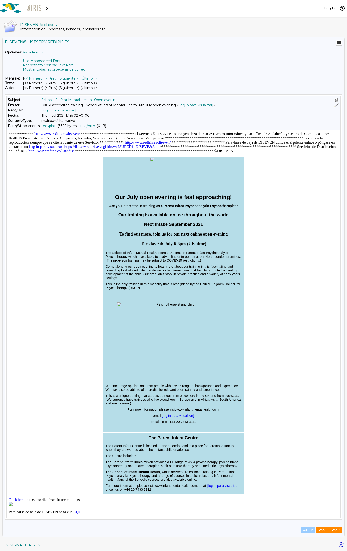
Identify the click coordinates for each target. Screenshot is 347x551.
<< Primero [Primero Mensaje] (33, 78)
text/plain (49, 126)
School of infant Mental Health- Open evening (79, 100)
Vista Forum (33, 52)
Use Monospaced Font (42, 61)
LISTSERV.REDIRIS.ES (21, 545)
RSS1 (322, 530)
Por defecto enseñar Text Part (48, 65)
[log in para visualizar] (196, 105)
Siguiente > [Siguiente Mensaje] (69, 78)
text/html (88, 126)
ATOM (308, 530)
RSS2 (335, 530)
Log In (329, 8)
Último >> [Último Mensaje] (90, 78)
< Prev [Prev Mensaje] (51, 78)
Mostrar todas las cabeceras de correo (54, 69)
